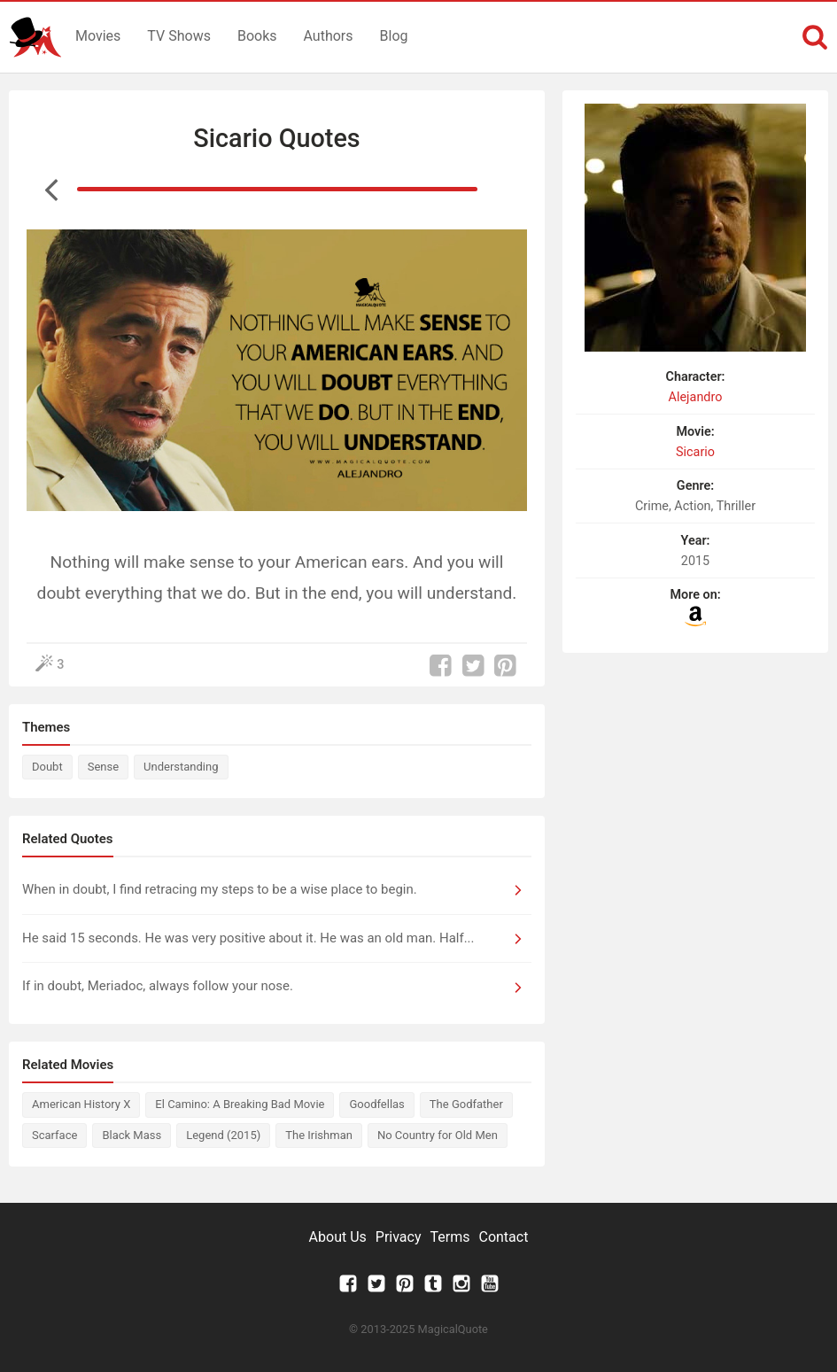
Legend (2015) (223, 1135)
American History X (81, 1104)
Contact (503, 1237)
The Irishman (319, 1135)
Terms (450, 1237)
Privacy (399, 1237)
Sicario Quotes (276, 138)
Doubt (47, 766)
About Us (338, 1237)
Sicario (695, 452)
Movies (97, 35)
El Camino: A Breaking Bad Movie (239, 1104)
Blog (394, 35)
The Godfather (466, 1104)
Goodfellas (376, 1104)
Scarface (54, 1135)
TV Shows (179, 35)
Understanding (180, 766)
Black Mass (131, 1135)
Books (257, 35)
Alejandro (696, 397)
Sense (103, 766)
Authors (328, 35)
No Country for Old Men (437, 1135)
